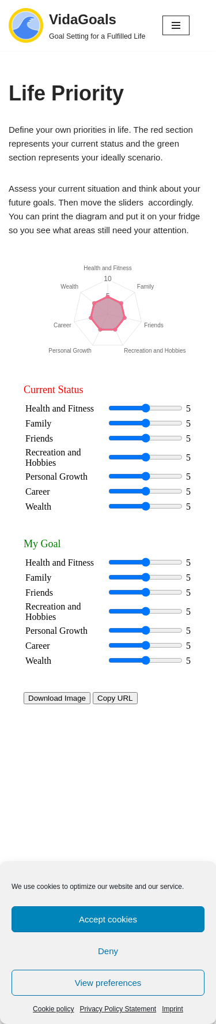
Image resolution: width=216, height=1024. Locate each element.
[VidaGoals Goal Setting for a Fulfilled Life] (77, 25)
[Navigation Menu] (176, 25)
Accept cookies (108, 919)
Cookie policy (53, 1009)
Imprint (172, 1009)
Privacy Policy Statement (117, 1009)
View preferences (108, 983)
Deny (108, 951)
